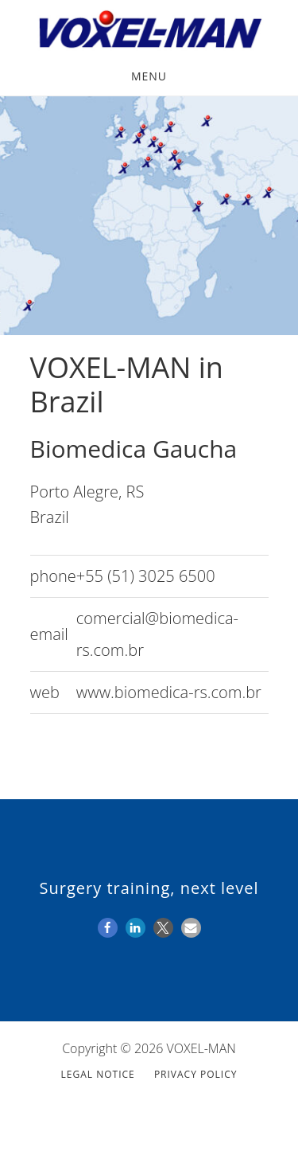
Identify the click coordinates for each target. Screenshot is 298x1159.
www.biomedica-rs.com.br (168, 692)
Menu (149, 76)
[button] (108, 928)
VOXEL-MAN (149, 30)
